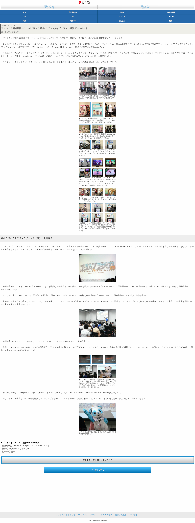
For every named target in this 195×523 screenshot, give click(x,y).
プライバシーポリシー (88, 515)
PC (73, 16)
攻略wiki (73, 21)
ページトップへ (97, 470)
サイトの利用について (65, 515)
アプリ (24, 16)
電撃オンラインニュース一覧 (49, 7)
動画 (170, 21)
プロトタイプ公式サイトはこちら (98, 460)
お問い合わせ (121, 515)
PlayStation (73, 12)
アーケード (170, 16)
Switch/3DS (171, 12)
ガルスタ (122, 16)
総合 (24, 12)
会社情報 (133, 515)
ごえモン (15, 32)
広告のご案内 (106, 515)
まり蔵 (7, 32)
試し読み (122, 21)
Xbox (122, 12)
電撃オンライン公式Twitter (145, 7)
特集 (24, 21)
